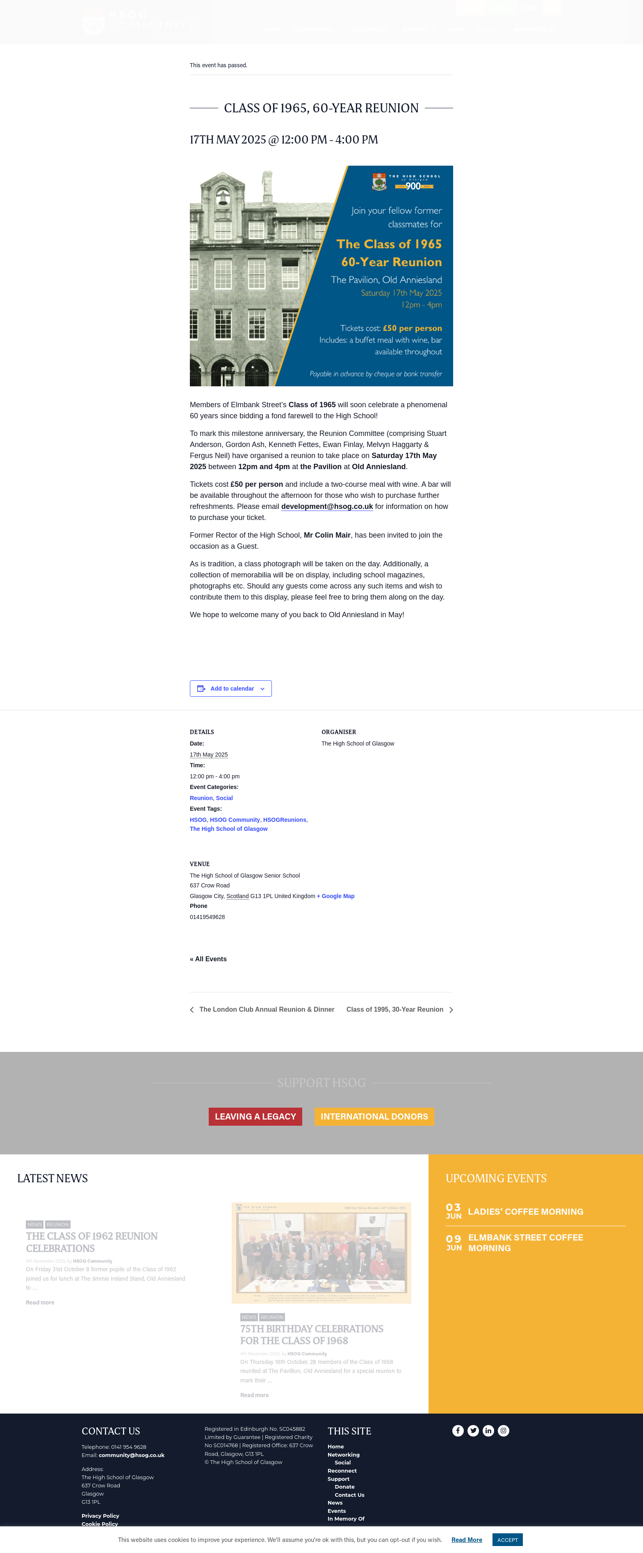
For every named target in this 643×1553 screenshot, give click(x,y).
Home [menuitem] (272, 29)
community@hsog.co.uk (131, 1455)
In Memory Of (346, 1519)
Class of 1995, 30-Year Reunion (396, 1009)
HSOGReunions (284, 819)
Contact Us (350, 1495)
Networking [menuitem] (314, 29)
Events (337, 1511)
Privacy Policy (100, 1516)
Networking (344, 1455)
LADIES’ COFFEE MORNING (526, 1211)
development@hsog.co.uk (327, 506)
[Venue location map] (410, 898)
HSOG (198, 819)
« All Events (208, 959)
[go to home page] (138, 22)
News (335, 1503)
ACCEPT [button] (507, 1539)
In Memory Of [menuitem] (535, 29)
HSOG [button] (470, 7)
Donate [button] (501, 7)
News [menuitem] (456, 29)
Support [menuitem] (415, 29)
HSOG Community (235, 819)
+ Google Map (336, 896)
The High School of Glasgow (229, 829)
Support (338, 1479)
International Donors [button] (374, 1116)
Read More (466, 1539)
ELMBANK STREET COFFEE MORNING (525, 1242)
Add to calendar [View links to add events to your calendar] (232, 688)
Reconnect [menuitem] (371, 29)
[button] (403, 8)
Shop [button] (529, 7)
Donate (345, 1487)
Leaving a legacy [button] (255, 1116)
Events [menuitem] (489, 29)
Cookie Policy (100, 1524)
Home (336, 1447)
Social (224, 798)
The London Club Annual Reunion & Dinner (266, 1009)
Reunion (201, 798)
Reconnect (342, 1471)
